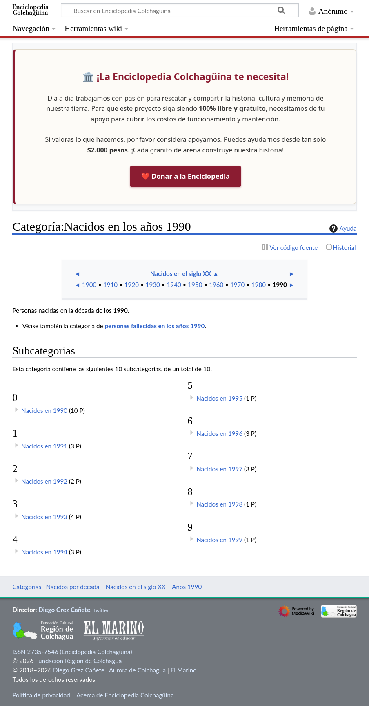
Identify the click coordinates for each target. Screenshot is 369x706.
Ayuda (342, 228)
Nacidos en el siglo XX (180, 273)
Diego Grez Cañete (64, 609)
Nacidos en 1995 (219, 398)
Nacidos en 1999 (219, 539)
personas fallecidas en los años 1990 (154, 325)
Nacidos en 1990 (44, 410)
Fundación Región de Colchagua (78, 660)
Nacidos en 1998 (219, 504)
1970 (237, 284)
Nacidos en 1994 (44, 552)
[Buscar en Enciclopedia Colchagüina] (179, 10)
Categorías (26, 586)
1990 (280, 284)
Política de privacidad (41, 695)
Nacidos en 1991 (44, 446)
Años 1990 (187, 586)
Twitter (101, 610)
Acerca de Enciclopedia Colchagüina (125, 695)
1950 (195, 284)
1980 (258, 284)
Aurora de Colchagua (137, 670)
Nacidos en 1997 (219, 469)
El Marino (184, 670)
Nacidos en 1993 (44, 516)
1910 (110, 284)
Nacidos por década (73, 586)
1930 (153, 284)
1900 (89, 284)
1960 (216, 284)
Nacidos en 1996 (219, 433)
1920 (131, 284)
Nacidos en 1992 (44, 481)
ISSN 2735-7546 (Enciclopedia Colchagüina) (72, 651)
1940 (174, 284)
